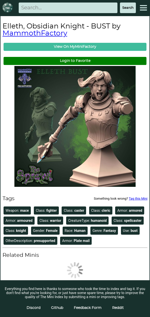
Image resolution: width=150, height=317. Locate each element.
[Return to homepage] (9, 8)
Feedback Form (88, 308)
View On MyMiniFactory (75, 47)
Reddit (118, 308)
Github (57, 308)
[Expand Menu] (143, 7)
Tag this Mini (138, 198)
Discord (33, 308)
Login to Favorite (75, 61)
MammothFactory (35, 33)
